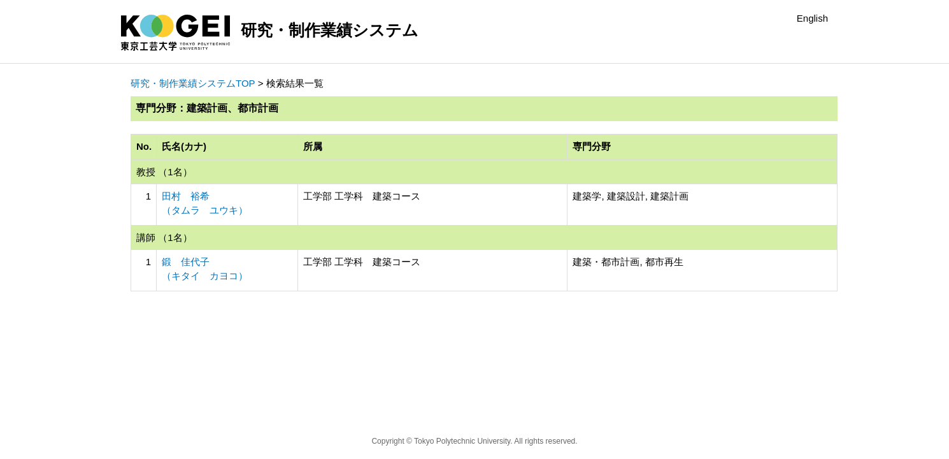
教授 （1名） (164, 171)
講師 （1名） (164, 237)
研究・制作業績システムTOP (193, 83)
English (812, 18)
